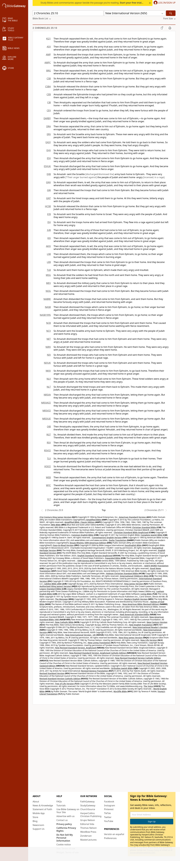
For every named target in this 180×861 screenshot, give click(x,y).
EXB (49, 174)
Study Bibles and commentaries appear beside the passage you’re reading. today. (95, 2)
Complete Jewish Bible (151, 535)
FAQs (59, 801)
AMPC (47, 62)
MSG (48, 275)
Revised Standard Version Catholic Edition (60, 678)
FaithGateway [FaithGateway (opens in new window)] (87, 801)
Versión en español (114, 834)
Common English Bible (82, 535)
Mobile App (39, 813)
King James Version (133, 583)
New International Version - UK (80, 635)
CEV (49, 110)
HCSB (48, 206)
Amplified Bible (93, 519)
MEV (48, 283)
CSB (49, 78)
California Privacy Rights (66, 829)
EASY (48, 142)
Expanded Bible (112, 558)
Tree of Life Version (64, 683)
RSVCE (47, 450)
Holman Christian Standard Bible (122, 573)
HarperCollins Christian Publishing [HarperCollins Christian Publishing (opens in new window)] (90, 815)
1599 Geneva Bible (86, 560)
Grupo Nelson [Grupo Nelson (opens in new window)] (87, 820)
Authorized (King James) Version (55, 586)
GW (49, 190)
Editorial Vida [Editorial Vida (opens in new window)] (87, 824)
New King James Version (130, 637)
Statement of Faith (42, 809)
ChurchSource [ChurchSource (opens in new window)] (87, 809)
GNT (48, 198)
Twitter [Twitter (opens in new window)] (107, 817)
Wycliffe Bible (120, 691)
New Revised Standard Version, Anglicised (75, 647)
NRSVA (47, 394)
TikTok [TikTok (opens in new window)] (107, 813)
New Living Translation (99, 642)
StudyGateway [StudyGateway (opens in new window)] (87, 805)
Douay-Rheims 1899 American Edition (88, 542)
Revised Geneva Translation (94, 670)
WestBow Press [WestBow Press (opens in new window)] (88, 831)
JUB (49, 230)
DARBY (47, 118)
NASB (48, 307)
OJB (49, 426)
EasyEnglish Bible (133, 545)
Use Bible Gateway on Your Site (67, 811)
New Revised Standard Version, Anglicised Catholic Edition (97, 653)
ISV (49, 222)
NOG (48, 291)
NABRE (47, 299)
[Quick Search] (68, 13)
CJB (49, 102)
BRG (48, 70)
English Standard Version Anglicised (94, 555)
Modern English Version (136, 599)
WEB (48, 477)
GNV (48, 182)
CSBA (48, 86)
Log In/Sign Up (167, 2)
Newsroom (38, 825)
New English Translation (141, 624)
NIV (49, 354)
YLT (49, 499)
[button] (164, 3)
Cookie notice (63, 844)
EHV (49, 150)
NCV (48, 330)
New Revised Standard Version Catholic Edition (138, 658)
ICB (49, 214)
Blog (35, 821)
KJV (49, 238)
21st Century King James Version (55, 517)
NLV (49, 378)
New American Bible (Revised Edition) (140, 604)
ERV (49, 134)
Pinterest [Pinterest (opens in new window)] (108, 809)
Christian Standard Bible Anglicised (131, 532)
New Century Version (157, 622)
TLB (49, 270)
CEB (49, 94)
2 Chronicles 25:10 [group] (45, 28)
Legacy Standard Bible (50, 588)
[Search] (171, 13)
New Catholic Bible (64, 622)
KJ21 (48, 38)
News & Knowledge (43, 805)
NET (49, 338)
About (36, 801)
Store (35, 817)
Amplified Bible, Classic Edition (79, 522)
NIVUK (47, 362)
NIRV (48, 346)
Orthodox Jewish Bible (122, 668)
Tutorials (61, 805)
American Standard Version (132, 517)
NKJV (48, 370)
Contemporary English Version (107, 537)
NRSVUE (46, 418)
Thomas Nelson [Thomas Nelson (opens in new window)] (88, 827)
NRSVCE (46, 410)
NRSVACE (46, 402)
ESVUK (47, 166)
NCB (48, 323)
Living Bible (146, 594)
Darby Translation (117, 540)
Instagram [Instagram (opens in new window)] (109, 805)
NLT (49, 386)
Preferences (110, 838)
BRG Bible (56, 524)
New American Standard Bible (134, 614)
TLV (49, 458)
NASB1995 (45, 314)
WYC (48, 485)
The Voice (148, 686)
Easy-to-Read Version (63, 545)
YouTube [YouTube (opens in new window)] (108, 821)
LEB (49, 262)
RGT (49, 434)
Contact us (62, 820)
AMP (48, 54)
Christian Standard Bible (144, 527)
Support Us (38, 828)
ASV (49, 46)
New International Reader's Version (149, 627)
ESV (49, 158)
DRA (48, 126)
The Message (61, 599)
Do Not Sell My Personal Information (64, 837)
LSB (49, 254)
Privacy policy (64, 824)
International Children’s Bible (134, 576)
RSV (49, 442)
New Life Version (148, 640)
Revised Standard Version (52, 673)
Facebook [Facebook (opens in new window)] (109, 801)
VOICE (47, 466)
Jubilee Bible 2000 (52, 583)
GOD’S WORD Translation (156, 565)
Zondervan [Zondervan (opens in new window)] (86, 835)
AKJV (48, 246)
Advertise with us (65, 816)
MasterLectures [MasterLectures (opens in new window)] (88, 839)
